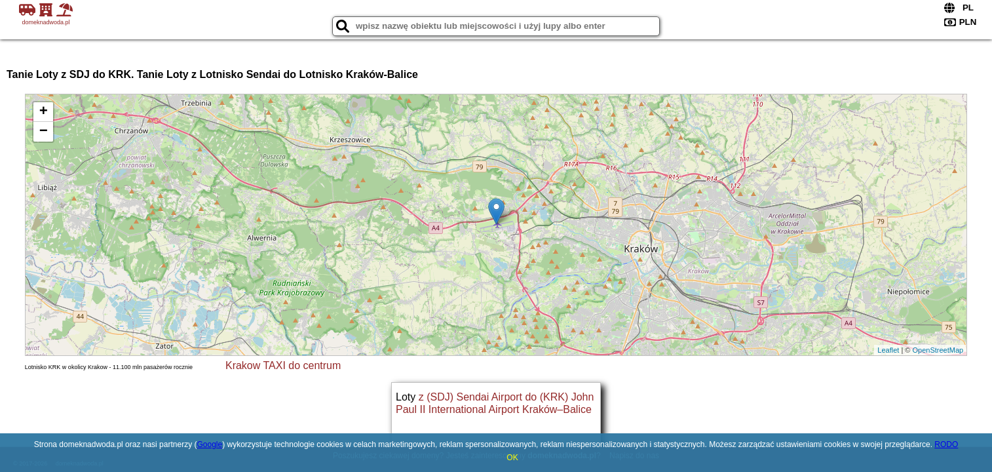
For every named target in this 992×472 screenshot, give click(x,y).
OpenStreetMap (937, 350)
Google (209, 444)
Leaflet (888, 350)
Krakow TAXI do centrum (283, 365)
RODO (946, 444)
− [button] (43, 132)
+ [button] (43, 112)
